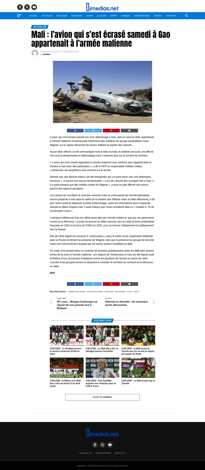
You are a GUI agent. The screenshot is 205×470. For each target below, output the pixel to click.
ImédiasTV (120, 453)
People (158, 16)
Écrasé (109, 292)
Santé (89, 16)
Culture (101, 16)
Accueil (33, 16)
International (142, 16)
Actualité (47, 16)
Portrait (171, 16)
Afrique (125, 16)
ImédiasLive (85, 453)
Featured (121, 292)
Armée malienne (77, 292)
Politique (62, 16)
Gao (130, 292)
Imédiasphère (103, 453)
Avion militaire (95, 292)
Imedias (46, 54)
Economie (76, 16)
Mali (137, 292)
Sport (113, 16)
